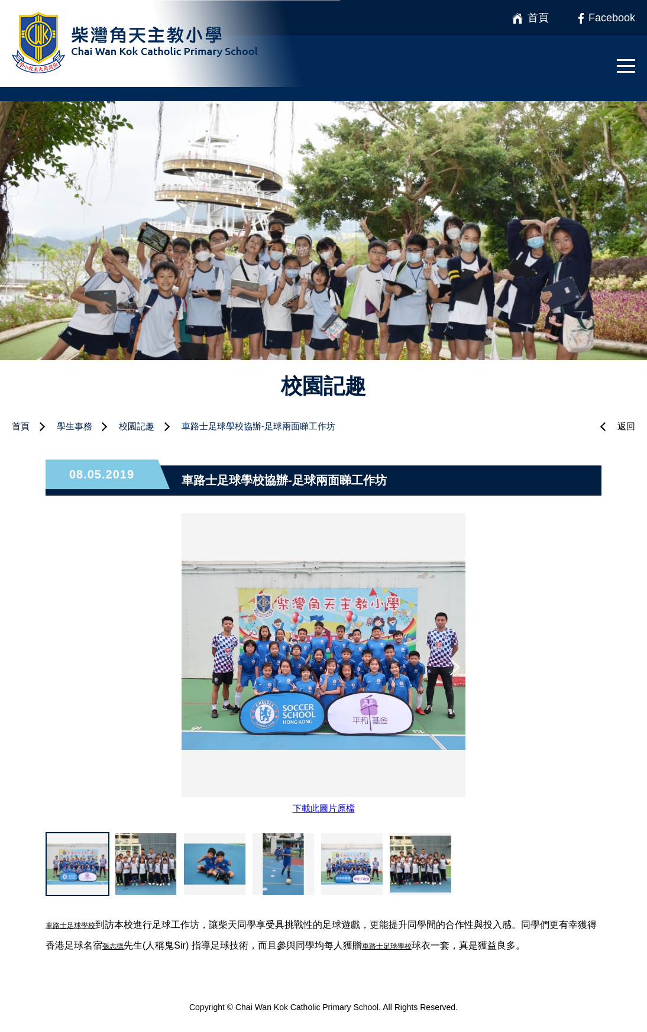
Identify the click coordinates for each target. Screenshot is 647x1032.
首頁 (21, 426)
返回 (626, 426)
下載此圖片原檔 (324, 808)
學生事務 (74, 426)
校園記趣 (136, 426)
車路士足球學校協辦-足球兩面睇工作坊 (258, 426)
